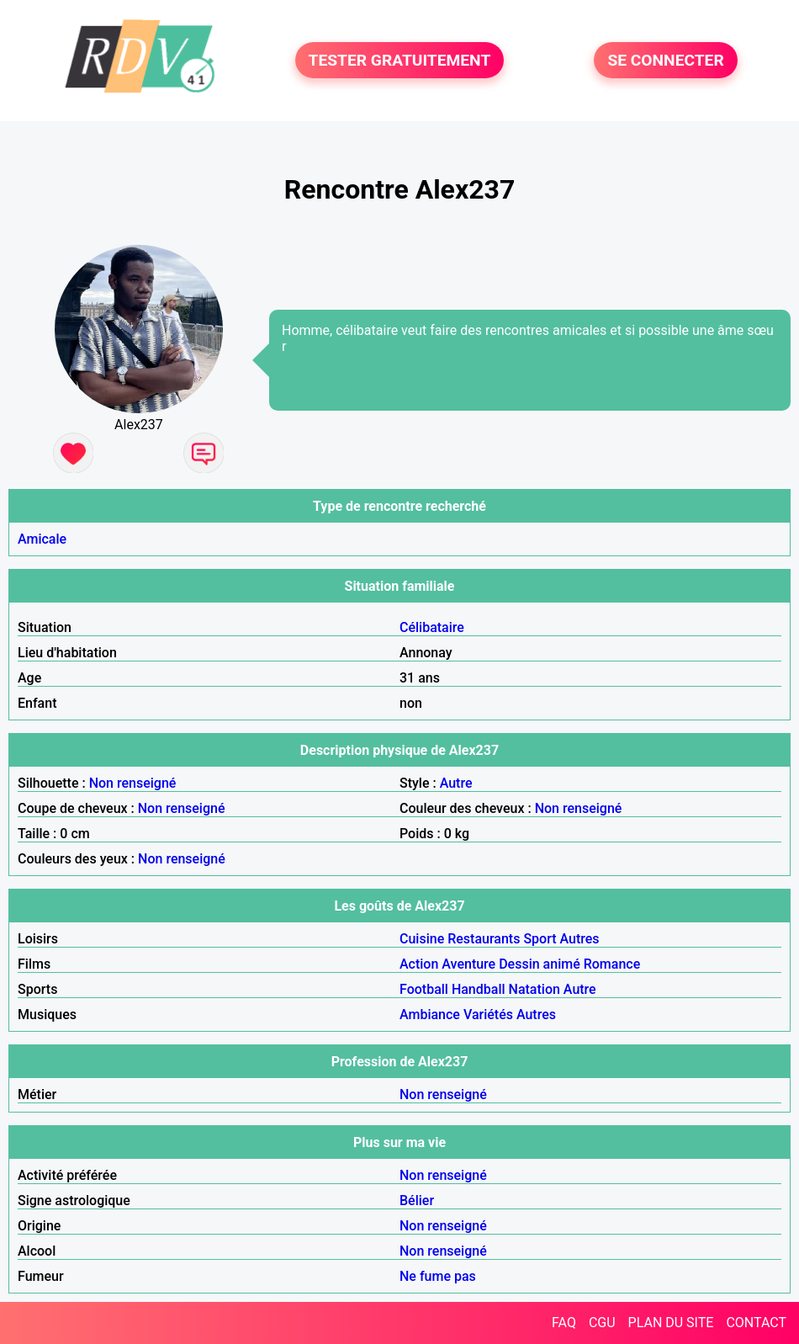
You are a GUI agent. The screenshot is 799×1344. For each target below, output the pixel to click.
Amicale (42, 539)
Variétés (488, 1015)
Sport (539, 939)
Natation (534, 989)
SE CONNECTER (665, 60)
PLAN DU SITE (671, 1323)
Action (419, 964)
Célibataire (432, 627)
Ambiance (430, 1015)
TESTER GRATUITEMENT (400, 60)
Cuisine (422, 939)
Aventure (468, 964)
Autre (456, 783)
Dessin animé (539, 964)
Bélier (417, 1201)
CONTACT (756, 1323)
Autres (580, 939)
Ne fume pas (438, 1276)
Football (424, 989)
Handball (478, 989)
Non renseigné (133, 783)
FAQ (564, 1323)
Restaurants (483, 939)
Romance (612, 964)
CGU (602, 1323)
